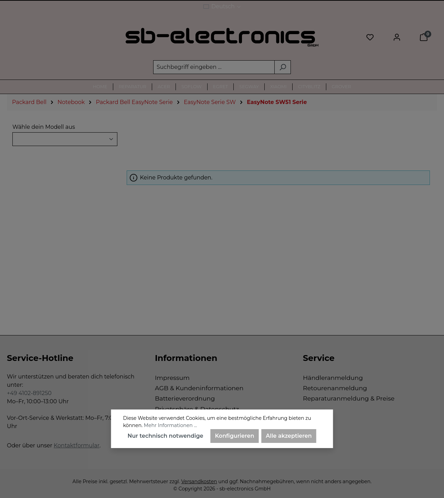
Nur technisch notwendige (165, 436)
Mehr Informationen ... (170, 425)
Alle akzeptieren (288, 436)
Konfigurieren (234, 436)
